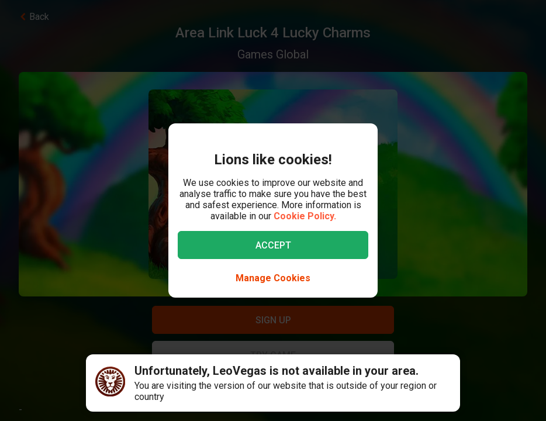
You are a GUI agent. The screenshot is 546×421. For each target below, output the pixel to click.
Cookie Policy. (305, 216)
